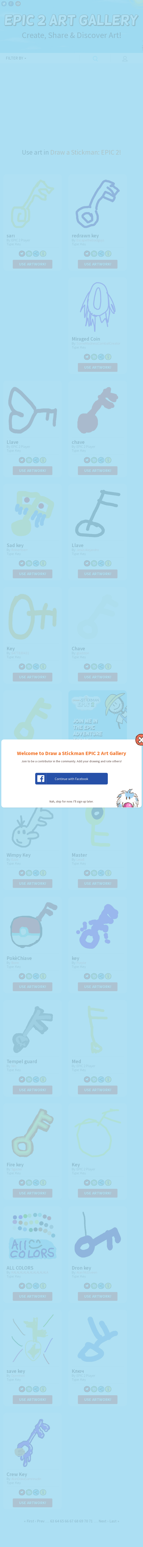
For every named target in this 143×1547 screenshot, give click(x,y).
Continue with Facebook (61, 778)
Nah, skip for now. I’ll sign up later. (72, 801)
